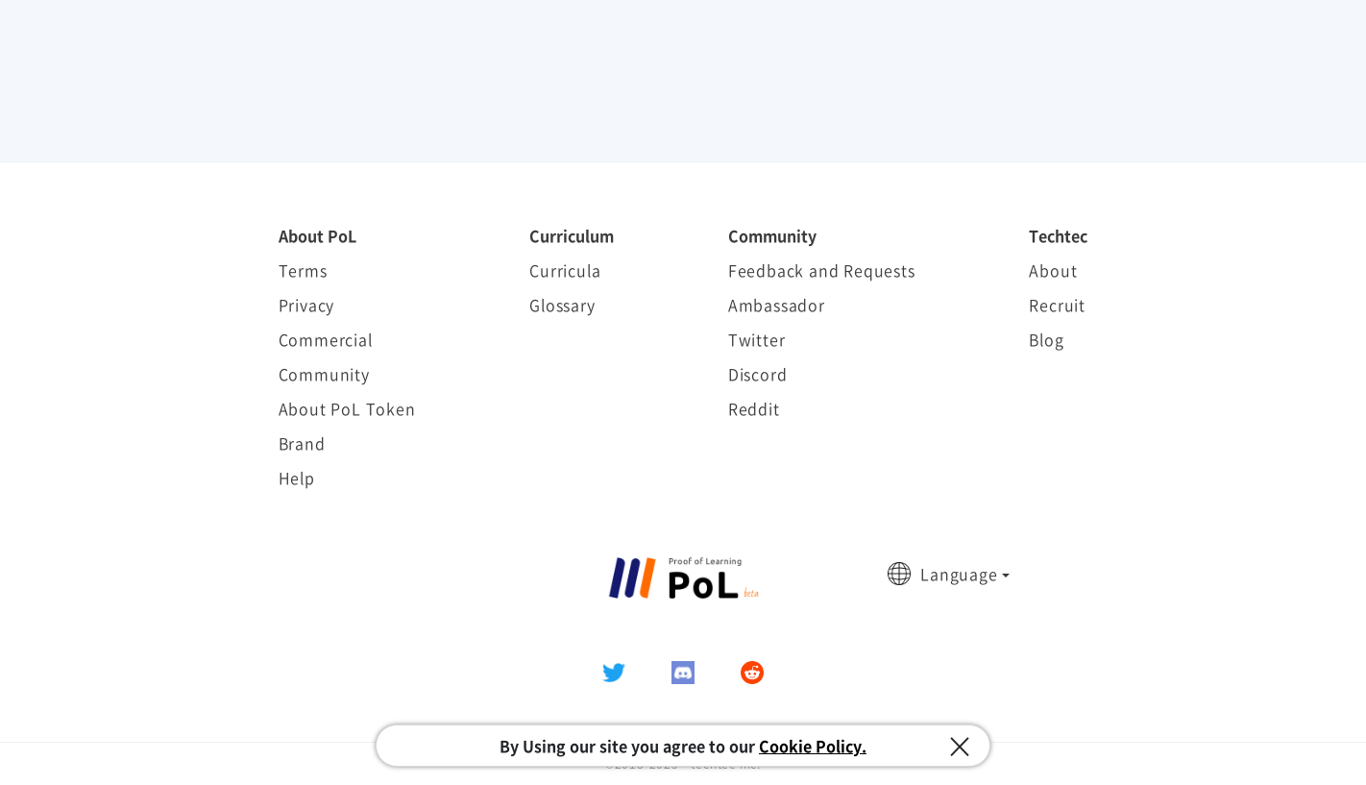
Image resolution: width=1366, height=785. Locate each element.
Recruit (1057, 304)
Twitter (757, 339)
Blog (1046, 339)
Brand (302, 442)
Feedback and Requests (821, 270)
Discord (758, 373)
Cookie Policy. (812, 745)
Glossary (562, 304)
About (1053, 270)
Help (297, 477)
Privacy (307, 304)
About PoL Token (347, 408)
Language (958, 573)
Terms (303, 270)
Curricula (564, 270)
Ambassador (776, 304)
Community (324, 373)
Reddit (754, 408)
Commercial (326, 339)
